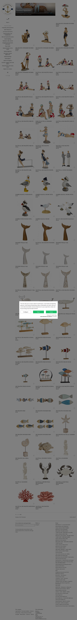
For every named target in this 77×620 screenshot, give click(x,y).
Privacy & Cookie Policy (52, 315)
